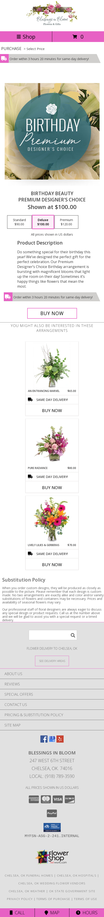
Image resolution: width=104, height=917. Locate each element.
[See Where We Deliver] (52, 661)
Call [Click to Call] (17, 913)
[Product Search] (53, 635)
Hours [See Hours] (87, 913)
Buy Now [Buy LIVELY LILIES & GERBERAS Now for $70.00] (52, 564)
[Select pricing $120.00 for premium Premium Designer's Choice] (66, 222)
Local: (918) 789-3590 (52, 776)
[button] (52, 827)
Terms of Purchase (53, 899)
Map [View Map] (52, 913)
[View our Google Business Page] (52, 741)
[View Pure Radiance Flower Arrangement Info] (52, 443)
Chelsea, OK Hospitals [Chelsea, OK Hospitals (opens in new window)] (76, 875)
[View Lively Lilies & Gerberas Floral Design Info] (52, 519)
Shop (26, 36)
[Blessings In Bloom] (52, 25)
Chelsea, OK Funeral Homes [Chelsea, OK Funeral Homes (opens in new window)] (29, 875)
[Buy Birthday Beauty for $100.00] (52, 313)
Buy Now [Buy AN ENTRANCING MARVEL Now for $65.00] (52, 410)
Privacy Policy (20, 899)
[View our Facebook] (44, 741)
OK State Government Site (72, 891)
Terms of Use (85, 899)
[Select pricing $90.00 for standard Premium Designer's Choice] (19, 222)
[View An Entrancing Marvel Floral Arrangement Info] (52, 365)
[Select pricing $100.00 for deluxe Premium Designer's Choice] (43, 222)
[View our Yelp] (60, 741)
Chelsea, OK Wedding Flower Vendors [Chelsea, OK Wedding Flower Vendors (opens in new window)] (51, 883)
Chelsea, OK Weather (27, 891)
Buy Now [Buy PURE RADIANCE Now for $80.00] (52, 487)
